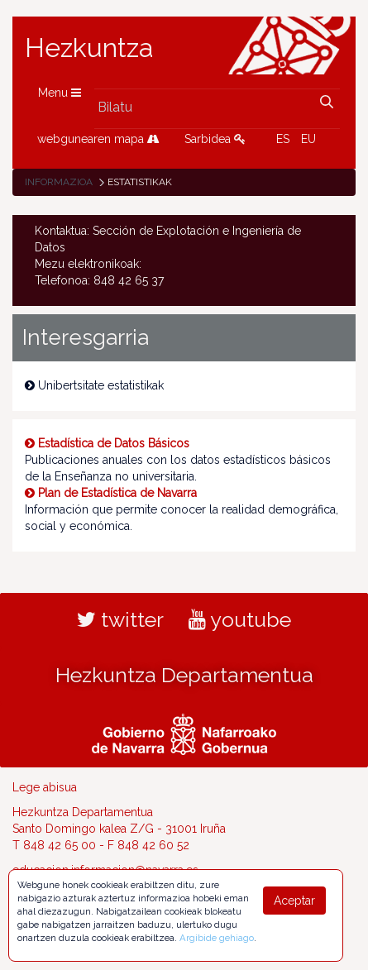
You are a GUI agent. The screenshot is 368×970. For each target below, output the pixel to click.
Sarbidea (215, 139)
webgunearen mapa (98, 139)
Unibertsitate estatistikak (94, 385)
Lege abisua (44, 787)
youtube (240, 619)
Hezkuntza (89, 48)
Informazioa (59, 182)
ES (282, 139)
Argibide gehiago (216, 938)
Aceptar (294, 900)
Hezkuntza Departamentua (184, 674)
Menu (59, 92)
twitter (120, 619)
